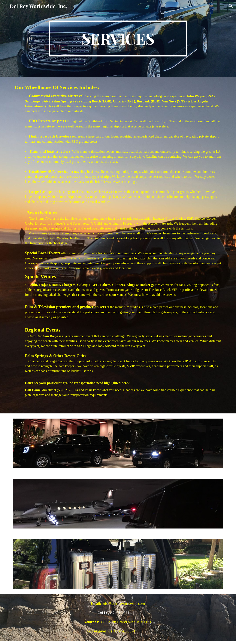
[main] (118, 38)
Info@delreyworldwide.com (123, 603)
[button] (231, 6)
